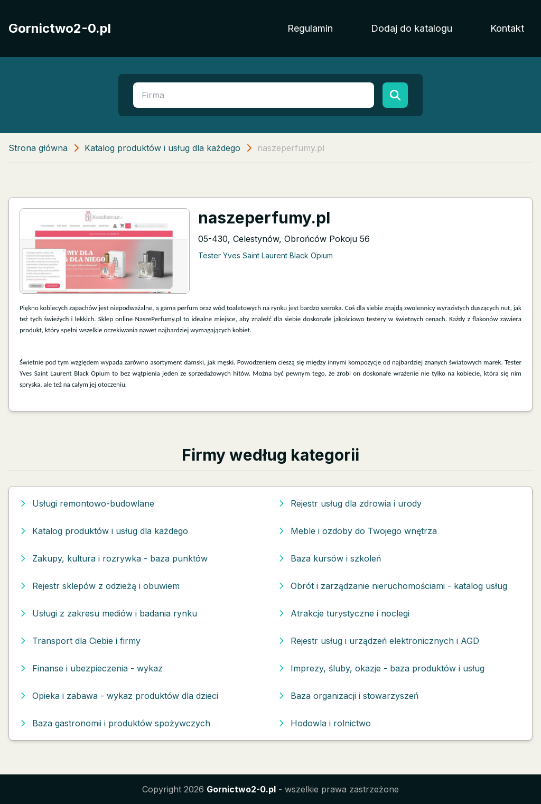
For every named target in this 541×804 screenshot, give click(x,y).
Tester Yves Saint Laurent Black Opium (265, 255)
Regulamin (310, 28)
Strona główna (38, 148)
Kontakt (507, 28)
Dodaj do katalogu (411, 28)
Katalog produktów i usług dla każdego (162, 148)
